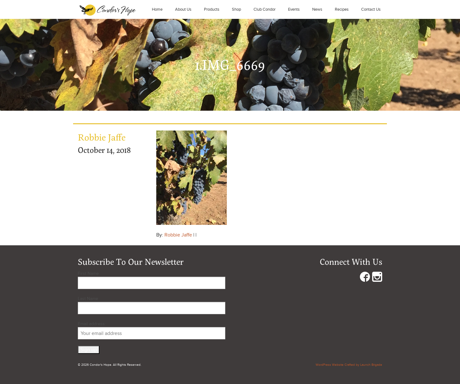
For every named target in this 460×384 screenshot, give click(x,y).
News (317, 9)
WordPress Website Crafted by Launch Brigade (349, 365)
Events (294, 9)
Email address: (151, 330)
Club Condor (264, 9)
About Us (183, 9)
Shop (236, 9)
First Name (88, 273)
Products (211, 9)
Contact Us (371, 9)
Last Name (88, 298)
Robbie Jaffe (178, 235)
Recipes (342, 9)
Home (157, 9)
